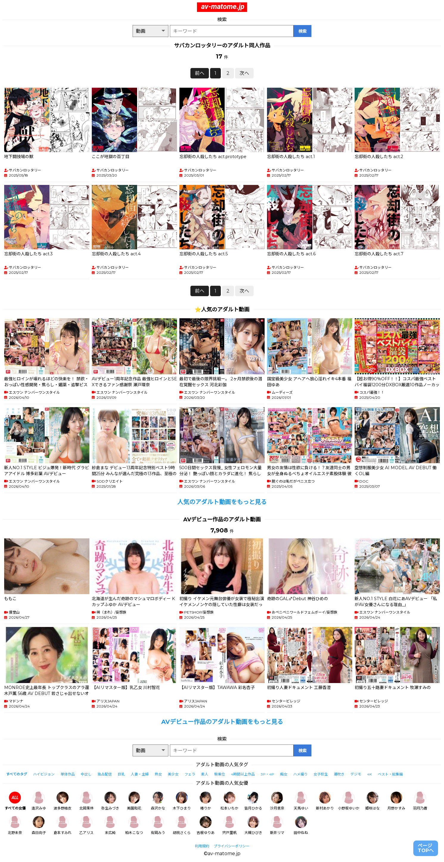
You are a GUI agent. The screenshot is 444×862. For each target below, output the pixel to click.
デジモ (355, 774)
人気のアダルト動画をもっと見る (222, 502)
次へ (244, 73)
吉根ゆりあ (206, 825)
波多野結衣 (63, 801)
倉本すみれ (63, 825)
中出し (86, 774)
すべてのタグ (16, 774)
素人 (204, 774)
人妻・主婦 (140, 774)
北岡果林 (86, 801)
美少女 (173, 774)
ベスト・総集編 (390, 774)
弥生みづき (110, 801)
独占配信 (104, 774)
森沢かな (158, 801)
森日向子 (39, 825)
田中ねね (301, 825)
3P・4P (267, 774)
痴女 (283, 774)
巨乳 (121, 774)
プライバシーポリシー (231, 846)
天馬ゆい (301, 801)
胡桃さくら (182, 825)
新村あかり (325, 801)
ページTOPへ (426, 848)
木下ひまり (182, 801)
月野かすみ (396, 801)
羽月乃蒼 (420, 801)
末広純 (110, 825)
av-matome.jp (222, 6)
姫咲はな (372, 801)
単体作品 (67, 774)
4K (369, 774)
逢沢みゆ (39, 801)
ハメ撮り (300, 774)
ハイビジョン (44, 774)
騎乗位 (219, 774)
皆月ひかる (253, 801)
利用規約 (202, 846)
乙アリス (86, 825)
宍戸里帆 (229, 825)
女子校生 (320, 774)
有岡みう (158, 825)
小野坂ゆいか (348, 801)
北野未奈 (15, 825)
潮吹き (339, 774)
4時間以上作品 (243, 774)
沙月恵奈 (277, 801)
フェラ (189, 774)
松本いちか (229, 801)
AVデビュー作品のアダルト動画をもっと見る (222, 722)
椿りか (206, 801)
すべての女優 (15, 801)
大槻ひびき (253, 825)
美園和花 (134, 801)
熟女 (158, 774)
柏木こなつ (134, 825)
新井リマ (277, 825)
